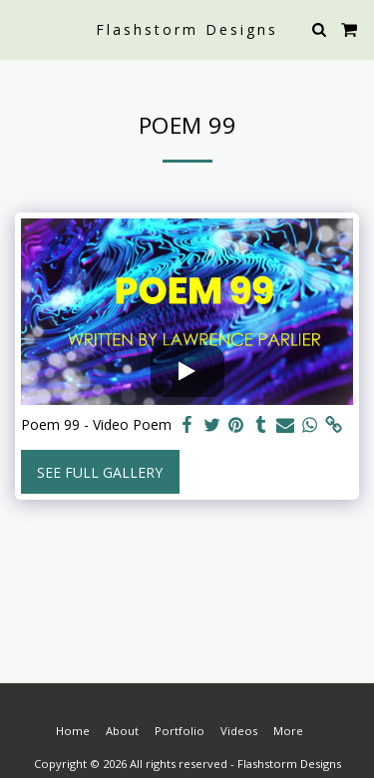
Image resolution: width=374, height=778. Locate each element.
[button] (22, 28)
